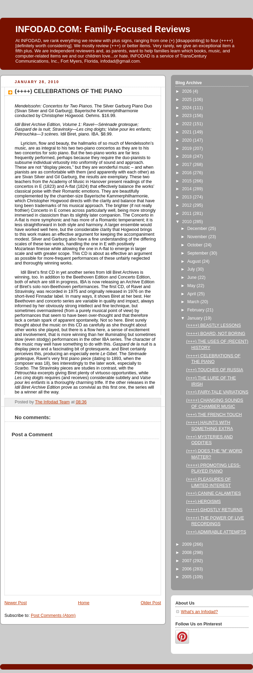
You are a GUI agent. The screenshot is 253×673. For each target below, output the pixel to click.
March (194, 301)
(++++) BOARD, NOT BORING (215, 333)
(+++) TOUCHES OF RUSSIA (214, 369)
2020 (187, 140)
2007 (187, 560)
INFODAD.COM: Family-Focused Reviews (102, 29)
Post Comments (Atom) (53, 615)
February (196, 310)
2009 (187, 544)
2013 (187, 197)
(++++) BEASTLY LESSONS (213, 325)
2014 (187, 188)
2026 (187, 91)
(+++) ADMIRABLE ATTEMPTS (216, 532)
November (198, 236)
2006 (187, 569)
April (192, 294)
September (198, 253)
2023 (187, 115)
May (192, 285)
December (198, 228)
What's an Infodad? (199, 611)
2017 (187, 164)
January (195, 318)
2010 (187, 221)
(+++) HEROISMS (203, 501)
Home (84, 602)
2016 (187, 172)
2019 (187, 148)
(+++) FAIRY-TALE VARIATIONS (217, 392)
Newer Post (15, 602)
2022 (187, 123)
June (192, 277)
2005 (187, 576)
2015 (187, 181)
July (191, 269)
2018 (187, 156)
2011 (187, 213)
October (195, 245)
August (194, 261)
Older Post (151, 602)
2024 (187, 107)
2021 (187, 132)
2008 (187, 552)
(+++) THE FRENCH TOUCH (214, 414)
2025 (187, 99)
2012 (187, 205)
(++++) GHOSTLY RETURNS (214, 509)
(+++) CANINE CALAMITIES (213, 493)
